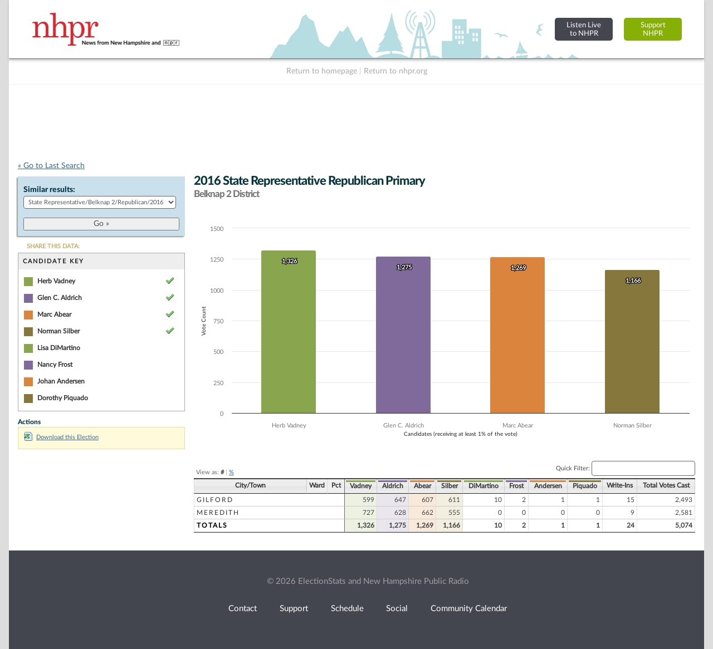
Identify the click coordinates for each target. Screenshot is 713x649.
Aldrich (392, 486)
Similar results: (49, 190)
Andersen (548, 486)
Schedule (347, 608)
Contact (242, 608)
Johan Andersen (61, 381)
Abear (422, 486)
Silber (449, 486)
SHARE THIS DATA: (53, 246)
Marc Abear (54, 314)
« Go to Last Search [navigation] (51, 166)
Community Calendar (469, 608)
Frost (516, 486)
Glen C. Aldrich (59, 297)
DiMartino (483, 486)
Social (397, 608)
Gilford (215, 499)
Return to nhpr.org (395, 71)
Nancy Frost (54, 364)
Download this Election (61, 437)
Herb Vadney (56, 281)
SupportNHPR (653, 29)
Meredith (218, 512)
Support (294, 608)
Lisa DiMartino (58, 348)
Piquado (585, 486)
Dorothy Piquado (62, 398)
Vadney (361, 486)
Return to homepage (321, 71)
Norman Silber (58, 331)
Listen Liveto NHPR (584, 29)
